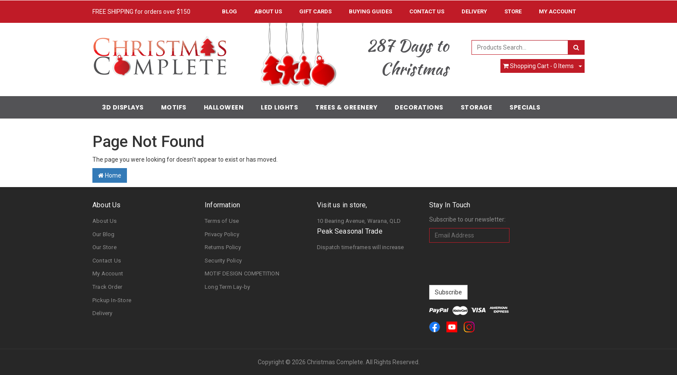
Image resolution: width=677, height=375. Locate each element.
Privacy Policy (222, 234)
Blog (229, 11)
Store (513, 11)
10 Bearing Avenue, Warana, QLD (359, 221)
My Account (107, 273)
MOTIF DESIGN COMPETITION (242, 273)
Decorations (419, 107)
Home (109, 175)
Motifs (174, 107)
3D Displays (123, 107)
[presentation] (494, 264)
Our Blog (103, 234)
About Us (268, 11)
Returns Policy (223, 247)
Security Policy (223, 260)
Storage (477, 107)
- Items (538, 65)
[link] (434, 327)
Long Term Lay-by (227, 287)
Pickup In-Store (111, 300)
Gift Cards (315, 11)
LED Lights (279, 107)
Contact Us (426, 11)
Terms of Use (222, 221)
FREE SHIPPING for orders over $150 (141, 11)
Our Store (104, 247)
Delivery (474, 11)
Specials (524, 107)
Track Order (107, 287)
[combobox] (520, 47)
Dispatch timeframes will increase (360, 247)
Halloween (224, 107)
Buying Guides (370, 11)
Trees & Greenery (346, 107)
